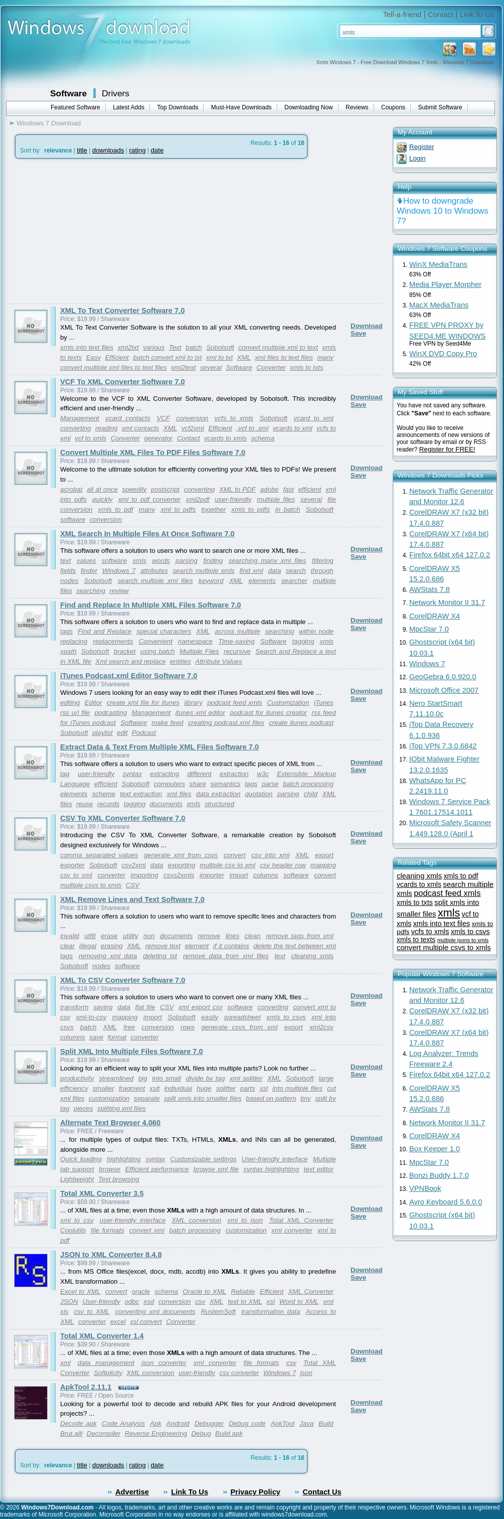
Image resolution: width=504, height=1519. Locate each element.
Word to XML (299, 1301)
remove (209, 936)
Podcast (144, 732)
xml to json (245, 1220)
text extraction (141, 794)
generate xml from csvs (181, 855)
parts (247, 1088)
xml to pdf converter (149, 499)
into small (166, 1078)
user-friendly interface (133, 1220)
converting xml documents (155, 1311)
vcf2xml (193, 428)
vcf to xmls (90, 438)
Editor (93, 702)
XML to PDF (237, 489)
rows (188, 1027)
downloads (108, 150)
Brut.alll (71, 1433)
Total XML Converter (301, 1220)
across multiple (237, 631)
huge (204, 1088)
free (129, 1027)
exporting (182, 865)
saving (103, 1007)
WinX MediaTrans (438, 264)
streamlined (116, 1078)
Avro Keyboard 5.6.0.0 (445, 1202)
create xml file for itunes (143, 702)
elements (262, 580)
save (96, 1037)
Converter (271, 367)
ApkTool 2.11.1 (85, 1387)
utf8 (89, 936)
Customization (288, 702)
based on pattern (271, 1098)
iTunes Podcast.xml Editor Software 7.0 (128, 676)
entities (180, 661)
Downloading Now (308, 107)
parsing (187, 560)
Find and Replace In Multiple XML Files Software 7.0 (150, 605)
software (72, 519)
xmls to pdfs (250, 509)
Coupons (393, 107)
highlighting (123, 1159)
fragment (132, 1088)
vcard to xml (313, 418)
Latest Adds (128, 107)
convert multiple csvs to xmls (444, 948)
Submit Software (440, 107)
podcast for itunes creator (268, 712)
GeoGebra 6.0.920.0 (442, 677)
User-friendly (101, 1301)
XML (244, 357)
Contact (440, 15)
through (322, 570)
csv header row (283, 865)
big (142, 1078)
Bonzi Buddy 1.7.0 (439, 1175)
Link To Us (477, 15)
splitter (226, 1088)
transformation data (270, 1311)
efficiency (74, 1088)
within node (316, 631)
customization (109, 1098)
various (153, 347)
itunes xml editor (200, 712)
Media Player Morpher (445, 284)
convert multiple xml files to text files (113, 367)
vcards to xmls (225, 438)
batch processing (308, 784)
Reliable (243, 1291)
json (306, 1373)
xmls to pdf (115, 509)
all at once (102, 489)
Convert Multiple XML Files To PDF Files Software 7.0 (152, 452)
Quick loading (81, 1159)
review (119, 590)
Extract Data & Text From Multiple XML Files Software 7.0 (159, 747)
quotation (259, 794)
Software (68, 93)
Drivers (115, 93)
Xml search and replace (130, 661)
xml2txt (127, 347)
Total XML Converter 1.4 (101, 1336)
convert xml (146, 1230)
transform (74, 1007)
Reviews (357, 107)
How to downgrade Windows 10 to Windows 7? (442, 211)
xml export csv (201, 1007)
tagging (303, 641)
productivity (77, 1078)
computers (169, 784)
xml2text (183, 367)
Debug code (247, 1423)
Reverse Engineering (156, 1433)
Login (417, 158)
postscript (165, 489)
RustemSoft (218, 1311)
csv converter (239, 1373)
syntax (132, 774)
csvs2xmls (178, 875)
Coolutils (73, 1230)
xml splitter (246, 1078)
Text (175, 347)
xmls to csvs (286, 1017)
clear (67, 946)
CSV (132, 885)
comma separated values (99, 855)
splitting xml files (121, 1108)
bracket (125, 651)
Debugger (209, 1423)
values (86, 560)
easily (209, 1017)
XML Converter (310, 1291)
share (198, 784)
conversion (192, 418)
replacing (73, 641)
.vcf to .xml (252, 428)
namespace (195, 641)
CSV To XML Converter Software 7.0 (123, 818)
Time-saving (236, 641)
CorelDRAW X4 (434, 616)
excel (118, 1321)
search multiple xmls (203, 570)
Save (358, 333)
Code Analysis (123, 1423)
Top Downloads (177, 107)
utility (130, 936)
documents (166, 804)
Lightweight (77, 1179)
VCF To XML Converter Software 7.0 (122, 382)
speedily (134, 489)
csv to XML (91, 1311)
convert (235, 855)
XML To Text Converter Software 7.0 (122, 311)
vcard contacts (127, 418)
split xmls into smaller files (203, 1098)
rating (137, 150)
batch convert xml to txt (167, 357)
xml (328, 1301)
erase (109, 936)
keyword (211, 580)
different (199, 774)
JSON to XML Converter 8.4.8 (111, 1255)
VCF (163, 418)
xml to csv (77, 1220)
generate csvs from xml (239, 1027)
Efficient (116, 357)
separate (147, 1098)
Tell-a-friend (402, 15)
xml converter (291, 1230)
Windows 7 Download (49, 123)
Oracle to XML (204, 1291)
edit (122, 732)
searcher (294, 580)
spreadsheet (242, 1017)
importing (144, 875)
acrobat (71, 489)
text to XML (245, 1301)
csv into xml (270, 855)
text (65, 560)
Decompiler (103, 1433)
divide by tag (205, 1078)
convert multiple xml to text (278, 347)
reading (106, 428)
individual (178, 1088)
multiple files (276, 499)
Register (421, 146)
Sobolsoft (220, 347)
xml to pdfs (178, 509)
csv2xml (133, 865)
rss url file (75, 712)
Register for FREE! (447, 449)
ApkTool (283, 1423)
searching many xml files (267, 560)
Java (306, 1423)
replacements (113, 641)
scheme (103, 794)
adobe (269, 489)
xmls (139, 560)
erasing (112, 946)
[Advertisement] (94, 231)
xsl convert (146, 1321)
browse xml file (216, 1169)
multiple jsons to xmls (463, 940)
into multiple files (297, 1088)
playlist (102, 732)
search (296, 570)
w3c (263, 774)
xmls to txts (306, 367)
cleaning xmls (312, 956)
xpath (68, 651)
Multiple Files (199, 651)
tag (65, 774)
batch (194, 347)
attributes (154, 570)
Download (367, 326)
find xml (251, 570)
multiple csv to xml (227, 865)
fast (288, 489)
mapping (124, 1017)
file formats (107, 1230)
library (193, 702)
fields (68, 570)
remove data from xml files (226, 956)
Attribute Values (218, 661)
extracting (164, 774)
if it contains (231, 946)
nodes (69, 580)
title (82, 150)
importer (212, 875)
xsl (264, 1088)
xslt (154, 1088)
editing (70, 702)
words (161, 560)
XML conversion (196, 1220)
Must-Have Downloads (241, 107)
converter (111, 875)
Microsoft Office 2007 (443, 690)
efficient (309, 489)
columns (265, 875)
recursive (237, 651)
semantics (226, 784)
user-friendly (233, 499)
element (197, 946)
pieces (83, 1108)
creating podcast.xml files (226, 722)
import (238, 875)
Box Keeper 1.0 (434, 1149)
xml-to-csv (91, 1017)
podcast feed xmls (234, 702)
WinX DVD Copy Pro (443, 354)
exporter (72, 865)
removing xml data (108, 956)
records (108, 804)
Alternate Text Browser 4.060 (110, 1123)
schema (262, 438)
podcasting (111, 712)
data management (106, 1362)
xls (64, 1311)
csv (200, 1301)
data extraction (218, 794)
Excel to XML (80, 1291)
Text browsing (118, 1179)
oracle (141, 1291)
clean (253, 936)
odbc (132, 1301)
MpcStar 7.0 (429, 629)
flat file (145, 1007)
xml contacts (140, 428)
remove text (163, 946)
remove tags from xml (299, 936)
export (324, 855)
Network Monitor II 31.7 (447, 602)
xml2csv (321, 1027)
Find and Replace (104, 631)
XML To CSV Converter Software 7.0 (123, 980)
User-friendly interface (275, 1159)
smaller (103, 1088)
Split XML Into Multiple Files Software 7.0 (131, 1051)
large (325, 1078)
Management (79, 418)
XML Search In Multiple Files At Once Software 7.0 (147, 534)
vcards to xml (292, 428)
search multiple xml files (155, 580)
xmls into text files (86, 347)
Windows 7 (118, 570)
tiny (305, 1098)
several (211, 367)
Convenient (155, 641)
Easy (93, 357)
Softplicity (108, 1373)
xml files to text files (284, 357)
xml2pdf (198, 499)
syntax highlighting (271, 1169)
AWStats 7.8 (429, 589)
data (274, 570)
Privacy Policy (255, 1492)
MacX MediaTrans (438, 305)
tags (66, 631)
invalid (69, 936)
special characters (163, 631)
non (148, 936)
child (310, 794)
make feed (167, 722)
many (325, 357)
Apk (155, 1423)
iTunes (323, 702)
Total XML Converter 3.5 (101, 1193)
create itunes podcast (301, 722)
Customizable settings (203, 1159)
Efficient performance (157, 1169)
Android (178, 1423)
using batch (157, 651)
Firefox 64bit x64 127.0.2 (449, 555)
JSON (69, 1301)
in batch (287, 509)
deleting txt (160, 956)
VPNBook (425, 1188)
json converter (163, 1362)
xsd (148, 1301)
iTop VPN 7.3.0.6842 (442, 746)
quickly (102, 499)
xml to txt (219, 357)
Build (325, 1423)
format (116, 1037)
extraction (234, 774)
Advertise (132, 1492)
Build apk (229, 1433)
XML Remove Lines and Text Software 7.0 (132, 899)
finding (213, 560)
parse (270, 784)
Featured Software (75, 107)
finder (89, 570)
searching (90, 590)
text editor (318, 1169)
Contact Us (321, 1492)
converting (75, 428)
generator (158, 438)
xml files (179, 794)
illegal (87, 946)
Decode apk (78, 1423)
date (156, 150)
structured (219, 804)
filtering (322, 560)
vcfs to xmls (234, 418)
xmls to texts (416, 940)
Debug (201, 1433)
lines (232, 936)
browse (109, 1169)
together (213, 509)
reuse (84, 804)
